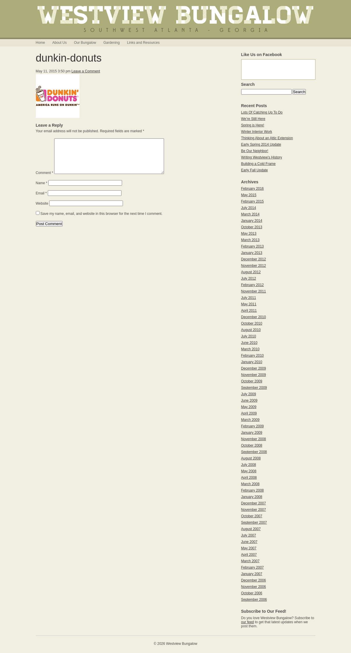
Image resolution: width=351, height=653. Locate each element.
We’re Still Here (253, 119)
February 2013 (252, 246)
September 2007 (254, 522)
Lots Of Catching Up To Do (262, 112)
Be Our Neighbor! (254, 151)
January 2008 (251, 497)
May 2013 (249, 233)
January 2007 (251, 574)
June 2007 (249, 542)
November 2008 (253, 439)
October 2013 (251, 227)
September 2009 (254, 388)
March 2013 (250, 240)
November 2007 (253, 510)
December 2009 (253, 368)
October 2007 (251, 516)
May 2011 (249, 304)
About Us (59, 43)
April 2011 (249, 311)
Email (41, 200)
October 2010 (251, 323)
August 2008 (251, 458)
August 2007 (251, 529)
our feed (247, 622)
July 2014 (248, 208)
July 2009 (248, 394)
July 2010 (248, 336)
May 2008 (249, 471)
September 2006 (254, 600)
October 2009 (251, 381)
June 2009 (249, 400)
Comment (44, 180)
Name (41, 190)
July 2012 (248, 278)
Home (40, 43)
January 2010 (251, 362)
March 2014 (250, 214)
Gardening (111, 43)
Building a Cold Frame (258, 164)
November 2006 (253, 587)
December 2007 (253, 503)
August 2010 (251, 330)
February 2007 (252, 567)
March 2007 (250, 561)
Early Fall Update (254, 170)
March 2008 (250, 484)
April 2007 (249, 555)
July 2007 (248, 535)
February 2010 (252, 356)
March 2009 (250, 420)
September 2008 (254, 452)
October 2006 (251, 593)
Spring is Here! (252, 125)
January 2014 (251, 221)
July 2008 (248, 465)
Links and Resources (143, 43)
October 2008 (251, 445)
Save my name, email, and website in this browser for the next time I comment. (101, 221)
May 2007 (249, 548)
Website (42, 210)
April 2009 (249, 413)
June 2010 (249, 343)
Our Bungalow (85, 43)
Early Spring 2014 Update (261, 144)
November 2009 (253, 375)
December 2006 (253, 580)
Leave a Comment (85, 71)
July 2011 (248, 298)
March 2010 (250, 349)
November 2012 (253, 266)
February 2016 (252, 189)
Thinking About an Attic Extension (267, 138)
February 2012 (252, 285)
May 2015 (249, 195)
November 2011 (253, 291)
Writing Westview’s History (261, 157)
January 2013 (251, 253)
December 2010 (253, 317)
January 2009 (251, 433)
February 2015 (252, 201)
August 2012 (251, 272)
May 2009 (249, 407)
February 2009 (252, 426)
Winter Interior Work (256, 132)
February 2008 (252, 490)
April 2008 (249, 478)
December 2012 (253, 259)
